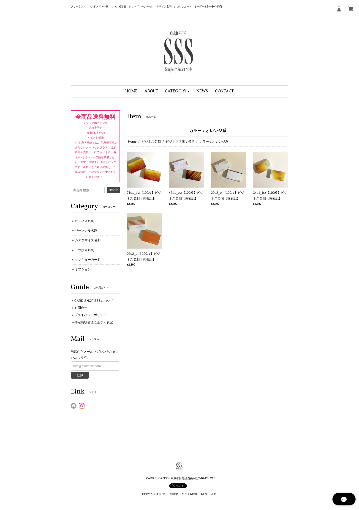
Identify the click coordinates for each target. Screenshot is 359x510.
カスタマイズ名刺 (88, 240)
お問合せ (80, 308)
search (113, 190)
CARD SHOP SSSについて (94, 300)
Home (132, 141)
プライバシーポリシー (90, 315)
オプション (83, 269)
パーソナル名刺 (86, 230)
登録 (80, 375)
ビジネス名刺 (151, 141)
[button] (177, 91)
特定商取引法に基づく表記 (93, 322)
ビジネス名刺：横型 (180, 141)
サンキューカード (88, 259)
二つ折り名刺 (84, 250)
